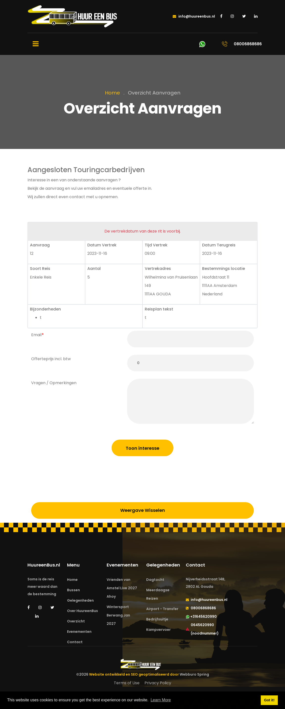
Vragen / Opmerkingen (53, 383)
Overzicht (76, 621)
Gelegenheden (80, 600)
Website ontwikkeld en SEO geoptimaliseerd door (149, 674)
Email (36, 335)
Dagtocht (155, 579)
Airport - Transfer (162, 608)
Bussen (73, 590)
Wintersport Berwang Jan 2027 (118, 615)
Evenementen (79, 631)
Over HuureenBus (82, 610)
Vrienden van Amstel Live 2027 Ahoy (122, 588)
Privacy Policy (157, 683)
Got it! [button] (269, 700)
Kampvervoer (158, 629)
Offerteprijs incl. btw (51, 359)
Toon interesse (142, 448)
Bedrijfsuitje (157, 619)
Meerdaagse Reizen (157, 594)
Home (112, 92)
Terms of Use (127, 683)
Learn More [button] (161, 700)
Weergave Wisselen (142, 510)
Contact (75, 641)
